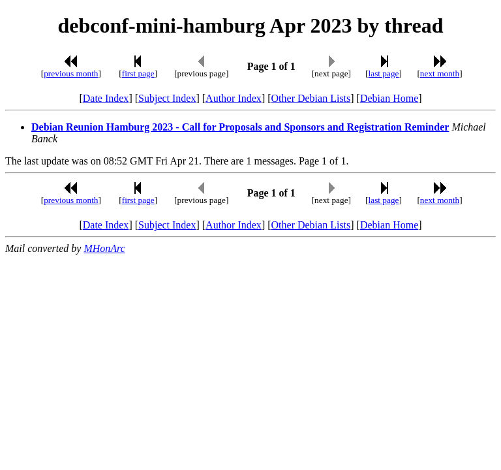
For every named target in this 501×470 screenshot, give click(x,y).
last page (384, 73)
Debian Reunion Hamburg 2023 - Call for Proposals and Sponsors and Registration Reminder (240, 127)
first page (138, 73)
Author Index (233, 98)
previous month (71, 73)
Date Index (106, 98)
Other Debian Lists (311, 98)
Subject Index (167, 98)
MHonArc (104, 248)
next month (439, 73)
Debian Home (389, 98)
